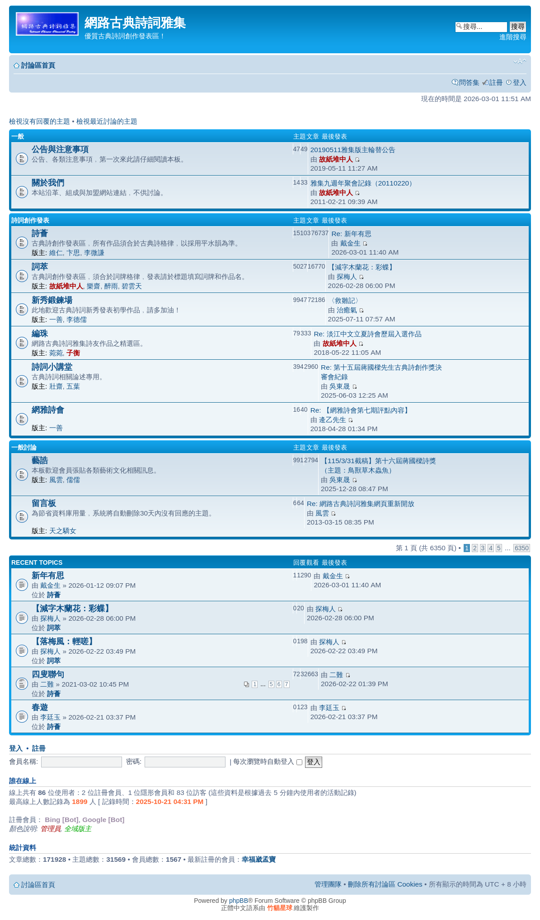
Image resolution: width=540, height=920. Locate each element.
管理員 (50, 828)
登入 (519, 82)
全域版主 (77, 828)
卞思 (73, 252)
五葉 (73, 386)
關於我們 (48, 182)
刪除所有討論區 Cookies (385, 884)
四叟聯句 (48, 674)
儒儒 (73, 479)
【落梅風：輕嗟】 (64, 641)
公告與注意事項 (60, 149)
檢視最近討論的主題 (106, 121)
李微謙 (94, 252)
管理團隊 (328, 884)
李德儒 (76, 319)
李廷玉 (50, 717)
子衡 (73, 353)
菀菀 (56, 353)
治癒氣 (347, 310)
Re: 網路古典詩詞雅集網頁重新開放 (360, 503)
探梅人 (347, 276)
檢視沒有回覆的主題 (39, 121)
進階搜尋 (512, 37)
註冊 (496, 82)
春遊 (40, 707)
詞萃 (40, 266)
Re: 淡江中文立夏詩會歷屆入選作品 (367, 334)
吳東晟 (339, 386)
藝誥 (40, 460)
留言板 (44, 503)
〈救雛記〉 (345, 300)
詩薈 (40, 233)
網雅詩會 (48, 409)
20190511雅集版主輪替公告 (352, 149)
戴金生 (350, 243)
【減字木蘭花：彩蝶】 (362, 267)
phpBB (238, 900)
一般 (17, 136)
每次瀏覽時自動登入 (267, 761)
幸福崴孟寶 (259, 859)
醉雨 (111, 286)
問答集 (469, 82)
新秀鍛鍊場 (52, 300)
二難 (47, 684)
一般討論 (24, 447)
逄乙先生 (332, 419)
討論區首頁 (38, 65)
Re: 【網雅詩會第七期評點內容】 (360, 410)
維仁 (56, 252)
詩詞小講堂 (52, 367)
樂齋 (93, 286)
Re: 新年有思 (351, 233)
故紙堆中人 (336, 159)
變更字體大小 (519, 61)
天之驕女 (62, 530)
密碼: (133, 761)
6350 (522, 548)
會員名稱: (23, 761)
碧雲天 (132, 286)
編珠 (40, 333)
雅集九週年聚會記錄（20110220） (363, 183)
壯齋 (56, 386)
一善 (56, 319)
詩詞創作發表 (30, 220)
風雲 (56, 479)
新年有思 (48, 575)
